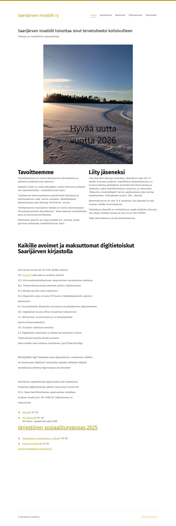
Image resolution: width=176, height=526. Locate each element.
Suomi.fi (27, 275)
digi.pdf (26, 412)
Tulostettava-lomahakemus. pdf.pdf (41, 438)
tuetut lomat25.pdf (32, 443)
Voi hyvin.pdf (29, 417)
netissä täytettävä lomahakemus (35, 448)
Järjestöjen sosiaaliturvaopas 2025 (57, 427)
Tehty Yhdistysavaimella (149, 517)
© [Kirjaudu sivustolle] (19, 517)
